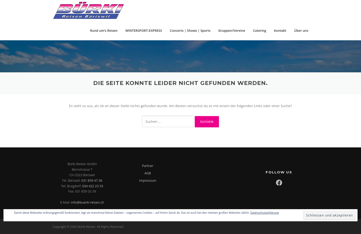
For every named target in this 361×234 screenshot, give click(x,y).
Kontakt (280, 30)
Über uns (301, 30)
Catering (259, 30)
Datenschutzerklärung (264, 213)
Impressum (147, 180)
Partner (147, 166)
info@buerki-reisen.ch (87, 202)
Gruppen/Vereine (231, 30)
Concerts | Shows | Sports (190, 30)
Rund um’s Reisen (103, 30)
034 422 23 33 (92, 186)
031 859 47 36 (91, 180)
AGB (147, 173)
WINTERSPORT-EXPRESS (143, 30)
